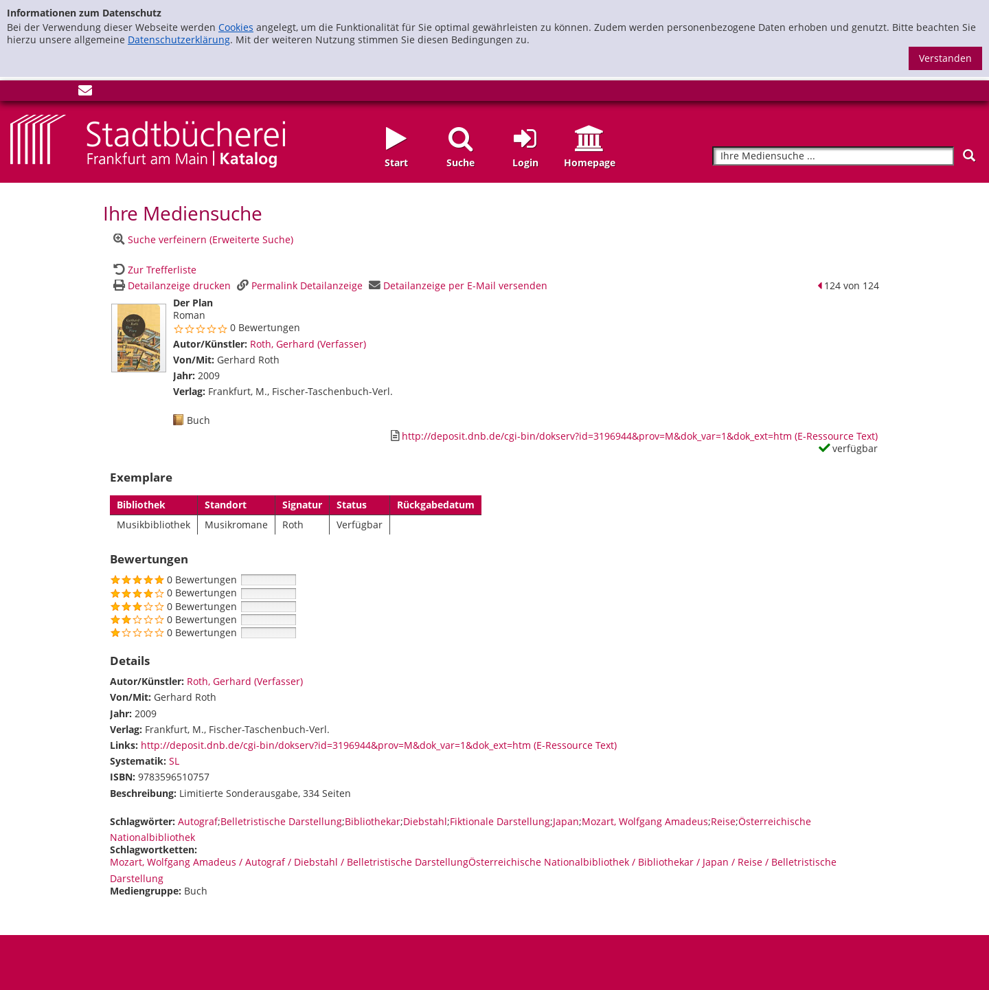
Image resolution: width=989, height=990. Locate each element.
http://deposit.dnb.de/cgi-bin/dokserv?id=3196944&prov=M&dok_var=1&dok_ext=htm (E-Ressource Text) (379, 745)
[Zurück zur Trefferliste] (153, 269)
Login (525, 162)
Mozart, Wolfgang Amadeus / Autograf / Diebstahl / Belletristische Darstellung (289, 861)
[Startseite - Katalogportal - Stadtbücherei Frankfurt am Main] (147, 139)
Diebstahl (425, 821)
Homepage (589, 162)
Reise (723, 821)
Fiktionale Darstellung (500, 821)
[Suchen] (969, 155)
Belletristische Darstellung (281, 821)
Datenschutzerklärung (179, 39)
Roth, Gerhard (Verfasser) (308, 343)
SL (174, 760)
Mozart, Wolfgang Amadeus (645, 821)
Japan (566, 821)
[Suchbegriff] (833, 156)
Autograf (198, 821)
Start (396, 162)
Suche (460, 162)
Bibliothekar (372, 821)
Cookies (235, 27)
